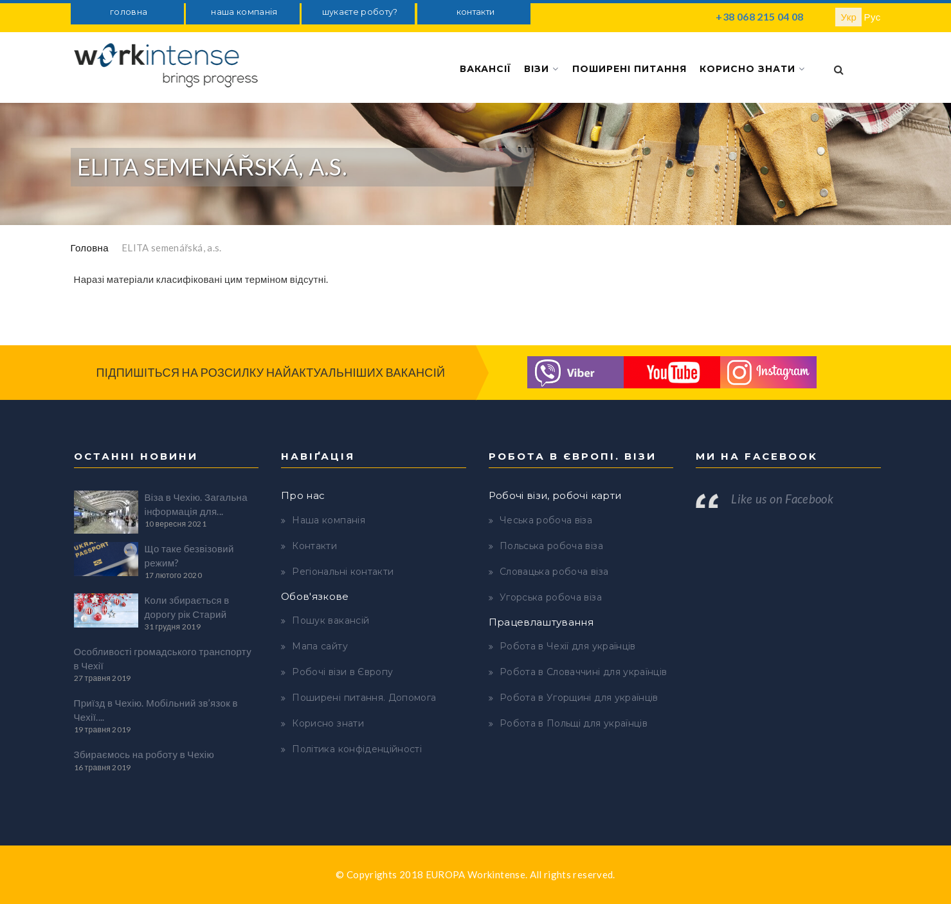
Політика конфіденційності (357, 749)
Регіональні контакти (343, 571)
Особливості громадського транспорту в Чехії (163, 658)
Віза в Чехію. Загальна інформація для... (196, 503)
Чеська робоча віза (546, 520)
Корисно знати (752, 69)
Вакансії (485, 69)
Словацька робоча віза (554, 571)
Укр (848, 17)
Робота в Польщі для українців (574, 723)
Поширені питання (629, 69)
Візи (541, 69)
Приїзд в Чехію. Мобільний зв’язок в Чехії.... (156, 709)
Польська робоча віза (551, 546)
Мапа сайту (320, 646)
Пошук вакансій (330, 620)
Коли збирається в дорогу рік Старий (187, 606)
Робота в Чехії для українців (568, 646)
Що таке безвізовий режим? (189, 555)
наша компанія (244, 12)
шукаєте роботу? (360, 12)
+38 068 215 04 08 (759, 16)
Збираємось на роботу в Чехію (144, 754)
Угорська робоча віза (551, 597)
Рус (872, 17)
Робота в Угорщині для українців (579, 697)
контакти (476, 12)
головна (128, 12)
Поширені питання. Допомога (364, 697)
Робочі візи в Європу (342, 672)
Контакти (314, 546)
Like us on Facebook (782, 499)
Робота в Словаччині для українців (583, 672)
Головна (90, 247)
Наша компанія (328, 520)
